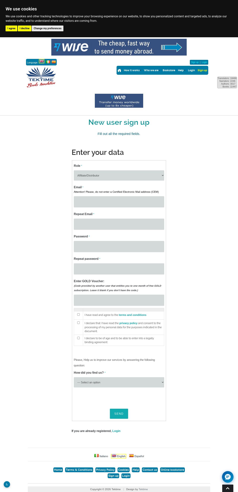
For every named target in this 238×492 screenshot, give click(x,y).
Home (58, 470)
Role (78, 166)
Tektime (143, 489)
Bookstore (169, 70)
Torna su (227, 488)
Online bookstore (172, 470)
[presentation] (102, 397)
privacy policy (128, 323)
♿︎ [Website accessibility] (6, 484)
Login (204, 62)
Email (116, 189)
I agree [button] (11, 28)
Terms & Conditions (79, 470)
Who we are (151, 70)
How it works (132, 70)
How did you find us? (89, 372)
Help (181, 70)
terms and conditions (132, 315)
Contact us (150, 470)
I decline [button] (25, 28)
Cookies (123, 470)
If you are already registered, (96, 431)
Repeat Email (84, 214)
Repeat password (87, 259)
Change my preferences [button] (47, 28)
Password (82, 236)
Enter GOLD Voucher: (117, 285)
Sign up (195, 62)
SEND (119, 413)
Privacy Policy (105, 470)
